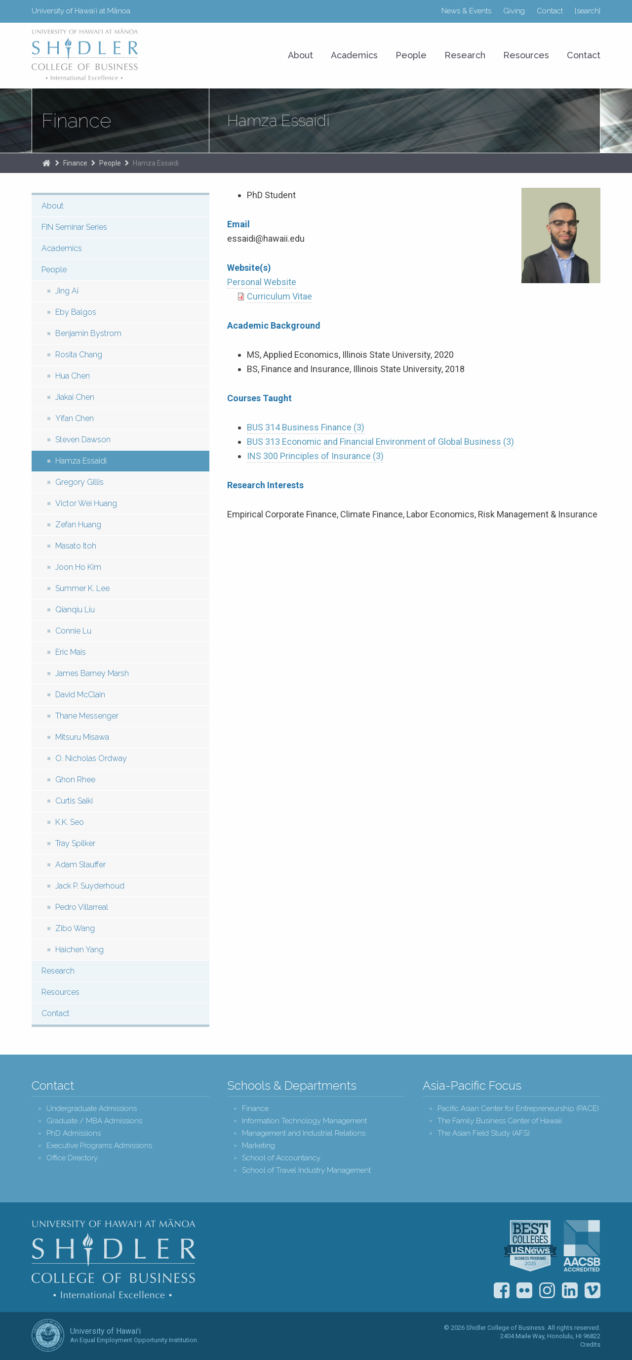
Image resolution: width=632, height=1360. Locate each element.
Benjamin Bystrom (88, 333)
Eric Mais (70, 652)
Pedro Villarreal (81, 907)
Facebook (502, 1290)
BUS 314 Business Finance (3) (305, 427)
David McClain (80, 694)
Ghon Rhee (75, 779)
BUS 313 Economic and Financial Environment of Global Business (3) (380, 441)
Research (464, 55)
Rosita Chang (78, 354)
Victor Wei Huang (86, 503)
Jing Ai (67, 291)
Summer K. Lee (82, 588)
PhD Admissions (73, 1133)
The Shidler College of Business (46, 163)
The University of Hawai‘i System (48, 1335)
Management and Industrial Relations (303, 1133)
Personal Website (261, 282)
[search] (587, 10)
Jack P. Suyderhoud (89, 886)
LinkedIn (570, 1290)
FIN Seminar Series (74, 227)
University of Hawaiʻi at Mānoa (81, 10)
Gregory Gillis (79, 482)
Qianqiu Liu (75, 609)
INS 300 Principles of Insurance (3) (315, 456)
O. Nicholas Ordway (91, 758)
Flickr (524, 1290)
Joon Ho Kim (78, 567)
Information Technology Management (304, 1121)
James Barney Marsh (92, 673)
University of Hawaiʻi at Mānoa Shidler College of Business (85, 54)
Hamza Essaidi (156, 163)
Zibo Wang (75, 928)
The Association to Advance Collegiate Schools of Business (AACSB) (581, 1246)
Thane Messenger (86, 716)
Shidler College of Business (114, 1258)
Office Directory (72, 1158)
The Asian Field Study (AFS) (483, 1133)
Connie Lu (73, 631)
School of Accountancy (281, 1158)
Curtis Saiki (74, 801)
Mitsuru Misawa (82, 737)
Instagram (547, 1290)
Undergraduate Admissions (91, 1109)
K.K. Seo (69, 822)
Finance (76, 120)
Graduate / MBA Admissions (94, 1121)
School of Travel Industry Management (306, 1170)
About (300, 55)
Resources (526, 55)
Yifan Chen (74, 418)
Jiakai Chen (74, 397)
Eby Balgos (75, 312)
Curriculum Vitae (279, 296)
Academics (354, 55)
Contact (550, 10)
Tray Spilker (75, 843)
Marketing (258, 1146)
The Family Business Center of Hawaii (499, 1121)
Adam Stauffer (80, 864)
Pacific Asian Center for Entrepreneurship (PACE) (518, 1109)
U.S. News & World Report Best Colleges (530, 1246)
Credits (590, 1344)
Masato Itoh (75, 546)
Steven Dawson (83, 439)
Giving (514, 10)
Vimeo (592, 1290)
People (411, 55)
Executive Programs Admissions (99, 1146)
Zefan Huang (78, 524)
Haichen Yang (79, 949)
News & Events (466, 10)
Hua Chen (72, 376)
